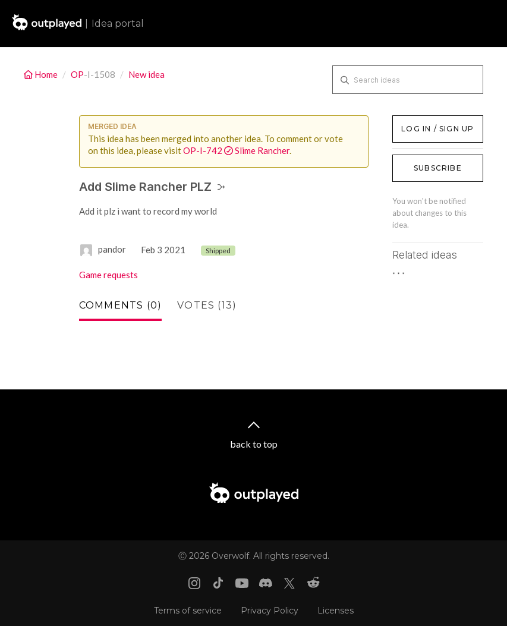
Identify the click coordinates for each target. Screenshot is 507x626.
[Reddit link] (313, 583)
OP (77, 74)
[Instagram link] (194, 583)
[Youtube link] (242, 583)
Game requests (108, 274)
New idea (146, 74)
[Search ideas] (407, 79)
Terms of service (188, 610)
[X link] (289, 583)
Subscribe (438, 167)
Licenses (335, 610)
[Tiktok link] (218, 583)
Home (41, 74)
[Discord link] (266, 583)
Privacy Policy (269, 610)
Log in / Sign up (422, 121)
